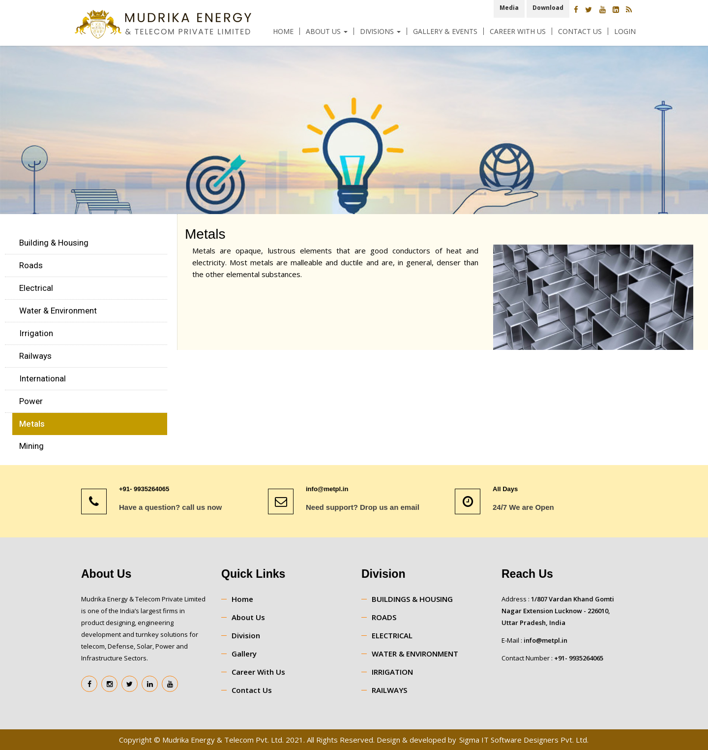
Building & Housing (53, 243)
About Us (327, 31)
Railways (35, 356)
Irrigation (36, 333)
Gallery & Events (445, 31)
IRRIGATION (392, 672)
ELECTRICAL (392, 635)
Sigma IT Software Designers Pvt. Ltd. (524, 740)
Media (509, 7)
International (42, 378)
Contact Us (580, 31)
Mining (31, 446)
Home (283, 31)
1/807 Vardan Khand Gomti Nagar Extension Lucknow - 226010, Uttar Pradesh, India (558, 610)
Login (625, 31)
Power (31, 401)
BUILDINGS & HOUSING (412, 599)
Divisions (380, 31)
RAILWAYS (389, 690)
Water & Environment (58, 310)
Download (547, 7)
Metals (32, 424)
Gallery (244, 653)
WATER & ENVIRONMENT (415, 653)
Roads (31, 265)
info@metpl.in (545, 640)
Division (246, 635)
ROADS (384, 617)
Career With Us (518, 31)
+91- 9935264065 (578, 658)
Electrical (36, 288)
